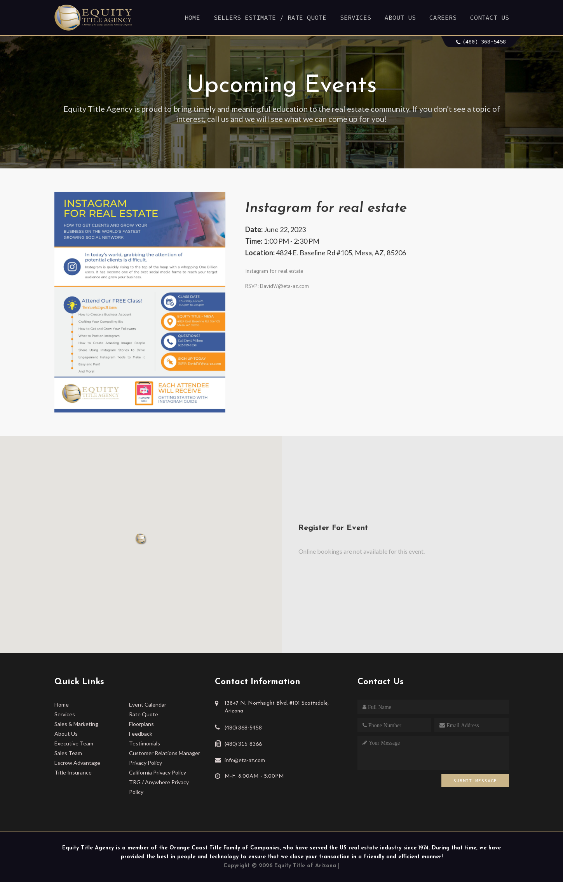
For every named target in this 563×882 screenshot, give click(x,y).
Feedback (140, 733)
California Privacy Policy (157, 772)
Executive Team (73, 743)
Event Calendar (147, 704)
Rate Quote (143, 714)
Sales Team (68, 753)
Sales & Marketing (76, 724)
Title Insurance (73, 772)
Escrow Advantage (77, 762)
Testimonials (144, 743)
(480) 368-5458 (484, 41)
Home (192, 17)
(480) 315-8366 (243, 743)
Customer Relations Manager (164, 753)
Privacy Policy (145, 762)
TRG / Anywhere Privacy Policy (159, 787)
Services (355, 17)
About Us (400, 17)
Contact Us (489, 17)
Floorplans (141, 724)
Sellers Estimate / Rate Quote (270, 17)
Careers (443, 17)
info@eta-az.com (245, 760)
